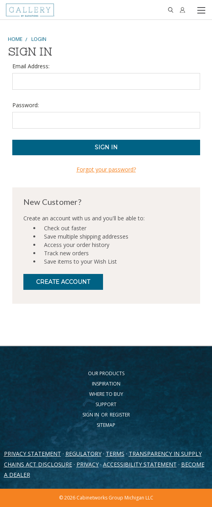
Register (120, 414)
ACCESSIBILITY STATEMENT (140, 464)
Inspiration (106, 383)
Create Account (63, 281)
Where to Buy (106, 394)
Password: (25, 105)
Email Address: (31, 66)
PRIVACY (87, 464)
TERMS (115, 453)
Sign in (91, 414)
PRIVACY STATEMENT (32, 453)
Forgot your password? (106, 169)
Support (106, 404)
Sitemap (106, 425)
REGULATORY (83, 453)
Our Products (106, 373)
